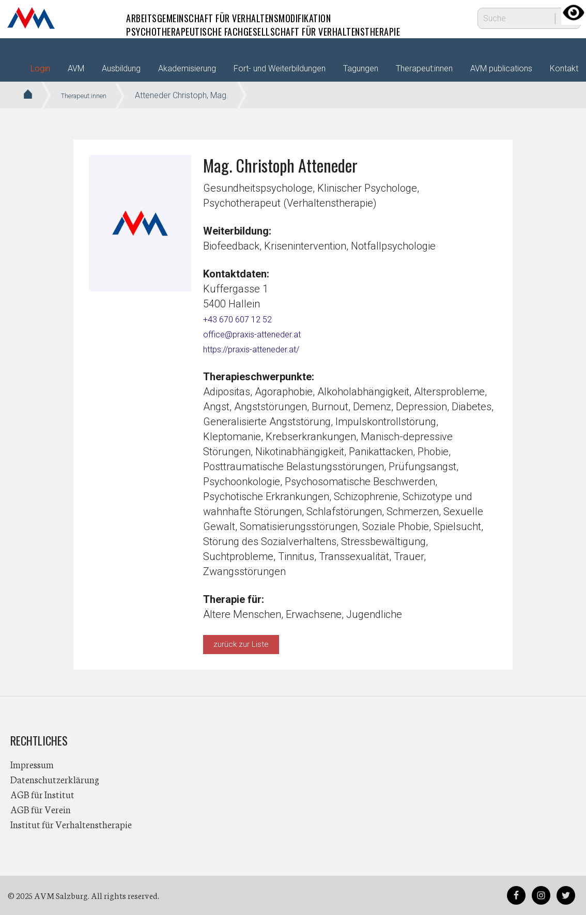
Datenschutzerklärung (54, 779)
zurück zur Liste (241, 644)
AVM (31, 18)
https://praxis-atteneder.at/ (264, 349)
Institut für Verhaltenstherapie (71, 824)
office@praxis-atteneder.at (263, 334)
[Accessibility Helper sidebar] (573, 12)
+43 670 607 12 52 (245, 319)
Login (40, 68)
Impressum (32, 764)
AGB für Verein (40, 809)
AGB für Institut (42, 794)
